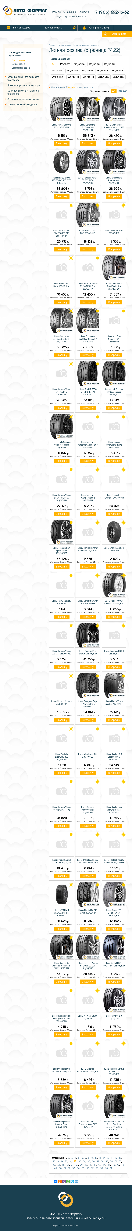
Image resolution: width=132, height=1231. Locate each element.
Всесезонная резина (21, 68)
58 (97, 1168)
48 (122, 1165)
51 (65, 1168)
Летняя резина (18, 60)
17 (54, 1161)
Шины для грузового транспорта (23, 85)
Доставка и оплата (75, 16)
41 (90, 1165)
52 (69, 1168)
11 (100, 1158)
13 (108, 1158)
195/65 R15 (117, 70)
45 (108, 1165)
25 (89, 1161)
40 (86, 1165)
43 (99, 1165)
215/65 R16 (88, 77)
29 (107, 1161)
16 (120, 1158)
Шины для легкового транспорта (86, 45)
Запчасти (84, 12)
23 (80, 1161)
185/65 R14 (109, 64)
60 (113, 91)
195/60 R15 (102, 70)
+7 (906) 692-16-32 (109, 12)
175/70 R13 (65, 64)
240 (125, 91)
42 (94, 1165)
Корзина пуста (118, 34)
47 (118, 1165)
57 (92, 1168)
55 (83, 1168)
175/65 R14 (79, 64)
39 (81, 1165)
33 (54, 1165)
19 (62, 1161)
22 (75, 1161)
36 (68, 1165)
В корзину (61, 143)
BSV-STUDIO (74, 1226)
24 (84, 1161)
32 (120, 1161)
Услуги (58, 16)
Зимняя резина (18, 64)
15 (116, 1158)
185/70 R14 (57, 70)
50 (60, 1168)
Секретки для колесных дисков (23, 99)
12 (104, 1158)
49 (55, 1168)
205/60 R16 (73, 77)
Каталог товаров (64, 45)
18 (58, 1161)
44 (104, 1165)
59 (101, 1168)
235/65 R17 (118, 77)
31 (116, 1161)
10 (96, 1158)
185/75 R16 (87, 70)
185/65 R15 (72, 70)
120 (120, 91)
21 (70, 1161)
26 (93, 1161)
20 (66, 1161)
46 (113, 1165)
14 (112, 1158)
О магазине (69, 12)
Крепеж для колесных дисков (22, 104)
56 (87, 1168)
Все (54, 64)
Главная (56, 12)
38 (77, 1165)
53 (73, 1168)
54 (78, 1168)
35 (63, 1165)
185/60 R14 (94, 64)
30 (111, 1161)
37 (72, 1165)
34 (58, 1165)
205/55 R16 (58, 77)
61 (111, 1168)
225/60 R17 (103, 77)
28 (102, 1161)
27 (98, 1161)
